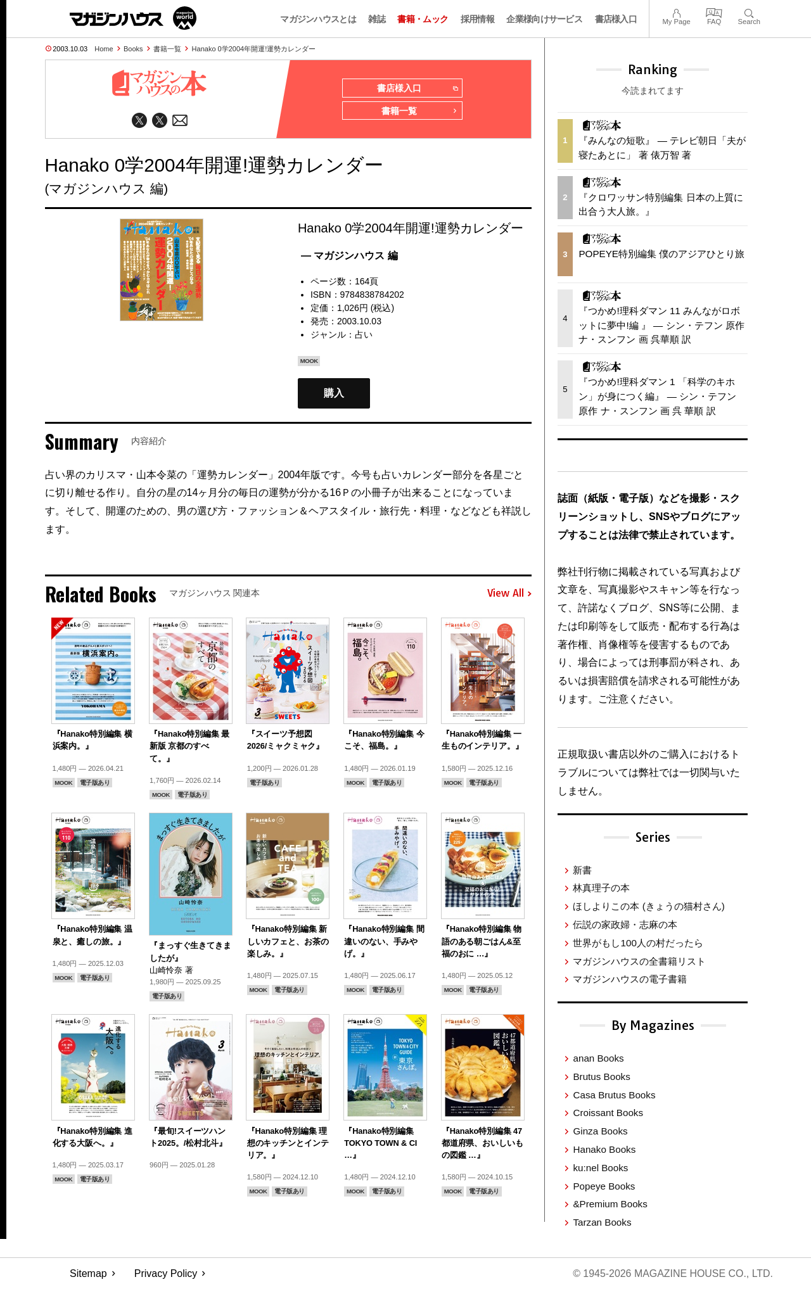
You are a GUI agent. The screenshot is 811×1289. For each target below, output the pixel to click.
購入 (334, 393)
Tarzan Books (602, 1222)
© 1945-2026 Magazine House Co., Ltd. (672, 1273)
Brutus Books (601, 1076)
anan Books (598, 1058)
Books (133, 49)
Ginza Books (600, 1131)
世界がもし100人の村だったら (638, 942)
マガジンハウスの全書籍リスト (639, 961)
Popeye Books (604, 1186)
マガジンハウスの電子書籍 (630, 979)
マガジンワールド (133, 18)
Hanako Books (604, 1149)
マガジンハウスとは (318, 19)
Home (103, 49)
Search (749, 11)
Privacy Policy (166, 1273)
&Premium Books (610, 1203)
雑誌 (376, 19)
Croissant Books (608, 1112)
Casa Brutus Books (614, 1094)
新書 (582, 870)
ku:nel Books (600, 1167)
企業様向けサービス (544, 19)
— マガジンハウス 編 (349, 255)
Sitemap (88, 1273)
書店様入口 (616, 19)
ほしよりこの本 (648, 906)
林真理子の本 (601, 887)
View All (509, 594)
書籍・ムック (422, 19)
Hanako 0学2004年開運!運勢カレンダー (254, 49)
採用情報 (477, 19)
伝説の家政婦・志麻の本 (625, 924)
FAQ (714, 11)
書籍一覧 (167, 49)
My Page (676, 11)
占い (364, 334)
